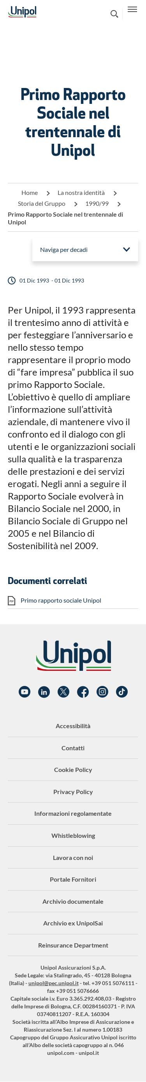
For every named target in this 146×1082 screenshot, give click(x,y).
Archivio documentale (73, 901)
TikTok (122, 692)
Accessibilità (73, 725)
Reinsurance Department (73, 945)
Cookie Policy (73, 769)
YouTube (24, 692)
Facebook (83, 692)
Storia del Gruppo (41, 203)
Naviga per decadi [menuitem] (64, 249)
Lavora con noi (73, 857)
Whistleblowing (73, 835)
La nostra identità (81, 192)
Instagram (102, 692)
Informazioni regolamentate (73, 813)
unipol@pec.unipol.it (53, 983)
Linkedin (44, 692)
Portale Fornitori (73, 879)
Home (29, 192)
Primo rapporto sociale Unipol (61, 600)
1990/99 (97, 203)
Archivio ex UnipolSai (73, 923)
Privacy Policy (73, 791)
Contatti (73, 747)
